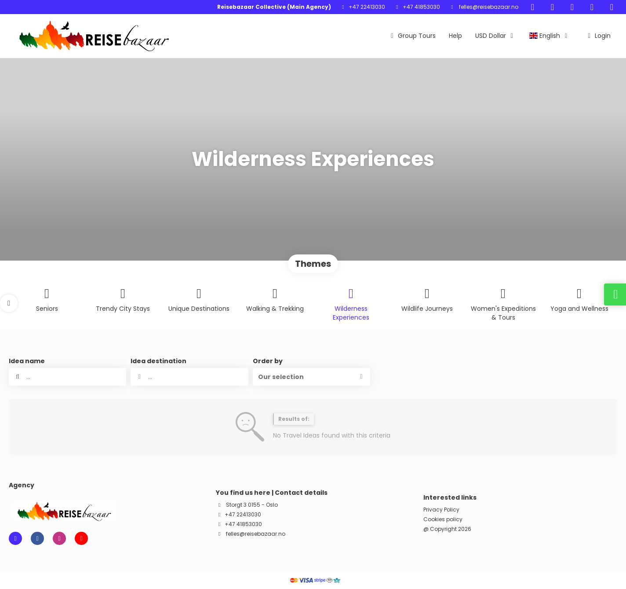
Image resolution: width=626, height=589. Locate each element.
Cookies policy (442, 519)
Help (455, 35)
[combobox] (189, 377)
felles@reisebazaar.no (488, 7)
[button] (9, 303)
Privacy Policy (441, 509)
